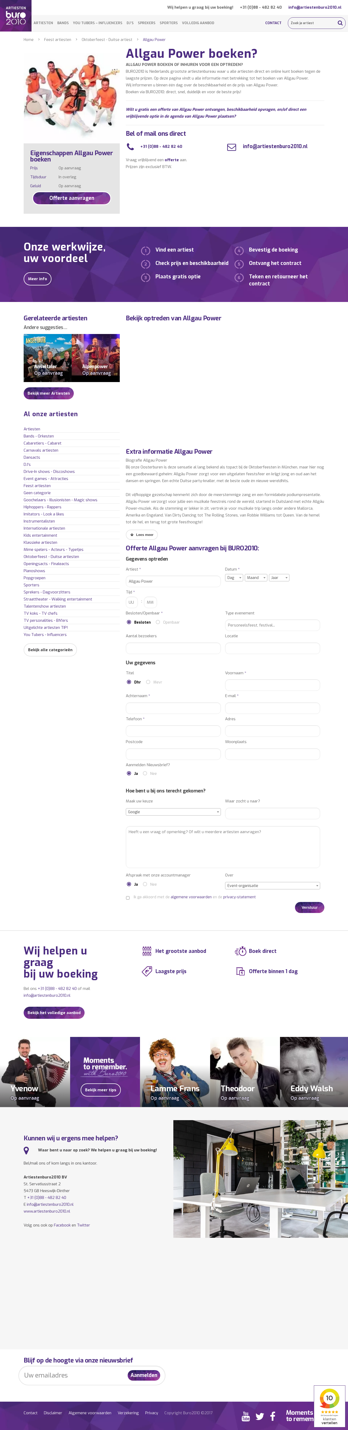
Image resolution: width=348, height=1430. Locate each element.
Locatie (231, 636)
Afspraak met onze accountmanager (158, 875)
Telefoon (135, 719)
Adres (230, 719)
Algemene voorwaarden (90, 1413)
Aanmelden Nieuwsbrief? (148, 765)
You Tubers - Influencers (45, 634)
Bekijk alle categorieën (50, 650)
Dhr (137, 682)
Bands (63, 23)
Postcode (134, 741)
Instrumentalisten (39, 521)
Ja (136, 773)
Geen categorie (37, 492)
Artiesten (43, 23)
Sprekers (146, 23)
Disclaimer (53, 1413)
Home (29, 39)
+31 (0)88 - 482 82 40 (261, 7)
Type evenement (239, 613)
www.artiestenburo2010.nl (47, 1211)
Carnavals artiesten (41, 450)
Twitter (83, 1225)
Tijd (130, 592)
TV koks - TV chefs (41, 613)
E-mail (232, 695)
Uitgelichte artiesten (46, 627)
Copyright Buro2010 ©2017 (188, 1413)
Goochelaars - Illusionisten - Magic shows (60, 500)
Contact (273, 23)
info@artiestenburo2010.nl (314, 7)
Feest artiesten (57, 39)
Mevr (157, 682)
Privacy (151, 1413)
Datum (232, 569)
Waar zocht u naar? (242, 801)
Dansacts (32, 457)
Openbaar (171, 622)
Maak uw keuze (139, 801)
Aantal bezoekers (141, 636)
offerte (172, 160)
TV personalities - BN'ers (46, 620)
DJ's (27, 464)
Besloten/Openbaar (144, 613)
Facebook (62, 1225)
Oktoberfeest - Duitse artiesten (51, 556)
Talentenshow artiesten (45, 606)
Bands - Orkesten (39, 436)
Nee (153, 773)
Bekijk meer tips (100, 1090)
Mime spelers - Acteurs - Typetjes (54, 549)
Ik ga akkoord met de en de (195, 897)
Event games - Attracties (46, 478)
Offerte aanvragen (71, 198)
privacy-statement (239, 897)
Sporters (169, 23)
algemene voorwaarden (191, 897)
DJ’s (130, 23)
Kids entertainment (40, 535)
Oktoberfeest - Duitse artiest (107, 39)
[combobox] (234, 577)
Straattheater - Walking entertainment (58, 599)
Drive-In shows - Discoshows (49, 471)
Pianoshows (34, 570)
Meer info (37, 278)
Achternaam (138, 695)
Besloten (142, 622)
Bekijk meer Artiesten (49, 393)
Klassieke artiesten (40, 542)
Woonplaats (236, 741)
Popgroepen (34, 578)
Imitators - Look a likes (44, 514)
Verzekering (128, 1413)
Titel (130, 673)
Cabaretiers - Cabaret (42, 443)
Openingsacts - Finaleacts (46, 563)
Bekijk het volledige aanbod (54, 1012)
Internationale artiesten (44, 528)
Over (229, 875)
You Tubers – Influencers (97, 23)
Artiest (133, 569)
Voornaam (235, 673)
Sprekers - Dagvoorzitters (47, 592)
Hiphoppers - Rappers (42, 507)
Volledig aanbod (198, 23)
